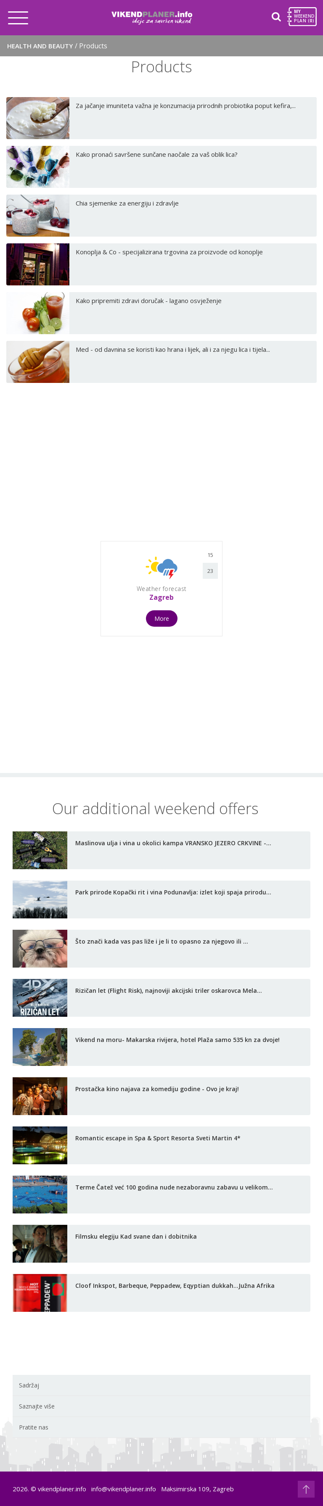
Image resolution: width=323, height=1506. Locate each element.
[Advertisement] (161, 465)
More (161, 618)
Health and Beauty (57, 45)
